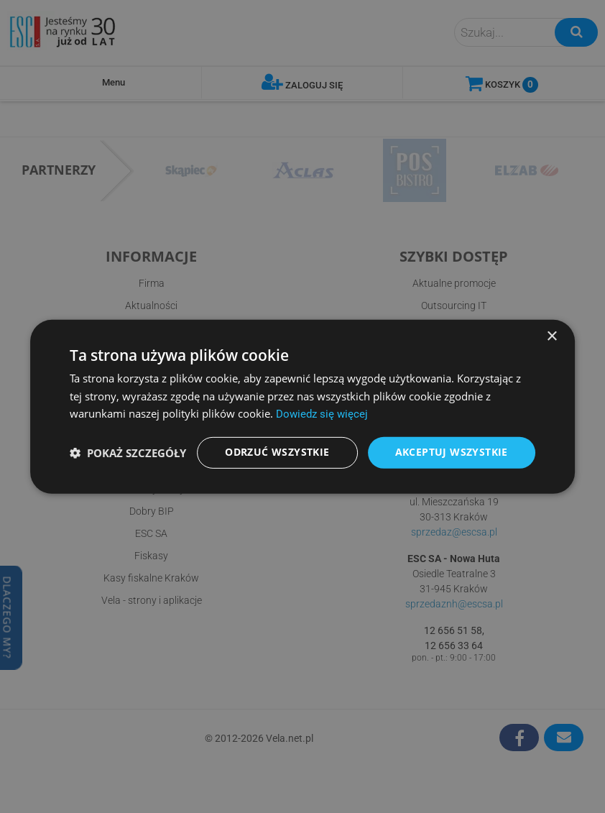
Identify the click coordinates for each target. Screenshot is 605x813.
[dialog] (302, 406)
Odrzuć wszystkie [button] (277, 452)
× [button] (551, 335)
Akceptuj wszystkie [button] (451, 452)
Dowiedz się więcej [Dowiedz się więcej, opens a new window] (322, 413)
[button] (128, 452)
